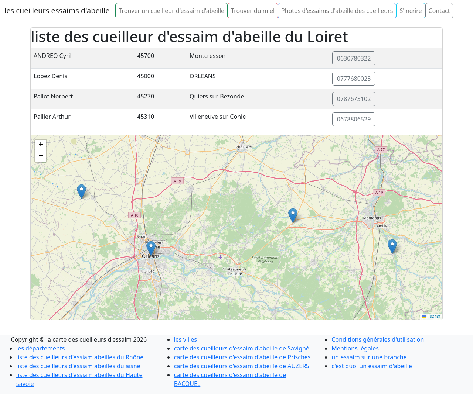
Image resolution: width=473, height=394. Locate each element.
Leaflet (431, 316)
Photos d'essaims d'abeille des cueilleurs (337, 11)
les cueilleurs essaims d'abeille (56, 10)
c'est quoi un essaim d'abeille (371, 366)
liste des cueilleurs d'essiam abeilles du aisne (78, 366)
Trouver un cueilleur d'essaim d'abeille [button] (171, 11)
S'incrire (410, 11)
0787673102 (354, 99)
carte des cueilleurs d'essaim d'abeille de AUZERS (241, 366)
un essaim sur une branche (368, 357)
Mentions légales (355, 348)
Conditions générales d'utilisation (377, 339)
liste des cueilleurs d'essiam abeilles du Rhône (79, 357)
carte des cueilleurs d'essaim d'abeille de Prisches (242, 357)
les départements (40, 348)
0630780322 (354, 58)
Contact (439, 11)
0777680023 (354, 79)
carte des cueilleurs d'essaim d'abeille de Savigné (241, 348)
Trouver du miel (253, 11)
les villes (185, 339)
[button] (392, 246)
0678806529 (354, 119)
